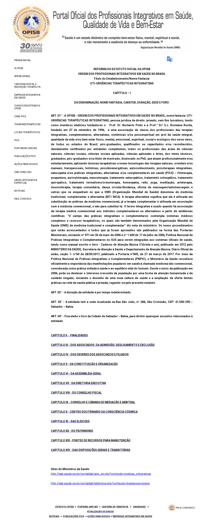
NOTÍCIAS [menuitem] (19, 190)
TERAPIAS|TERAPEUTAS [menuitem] (27, 124)
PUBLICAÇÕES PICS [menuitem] (24, 156)
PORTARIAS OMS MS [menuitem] (25, 148)
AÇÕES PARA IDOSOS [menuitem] (26, 164)
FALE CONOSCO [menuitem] (23, 198)
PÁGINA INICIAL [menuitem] (22, 60)
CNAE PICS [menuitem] (20, 116)
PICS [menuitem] (16, 140)
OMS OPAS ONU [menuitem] (23, 172)
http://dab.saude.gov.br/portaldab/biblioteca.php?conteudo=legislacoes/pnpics (100, 483)
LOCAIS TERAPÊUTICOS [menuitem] (27, 132)
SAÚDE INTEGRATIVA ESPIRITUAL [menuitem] (25, 181)
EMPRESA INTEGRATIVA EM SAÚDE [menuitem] (27, 96)
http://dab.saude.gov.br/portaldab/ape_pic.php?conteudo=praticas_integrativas (101, 473)
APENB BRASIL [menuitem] (22, 76)
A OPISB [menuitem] (18, 68)
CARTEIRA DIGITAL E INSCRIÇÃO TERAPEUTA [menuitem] (27, 85)
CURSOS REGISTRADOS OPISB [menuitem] (27, 107)
